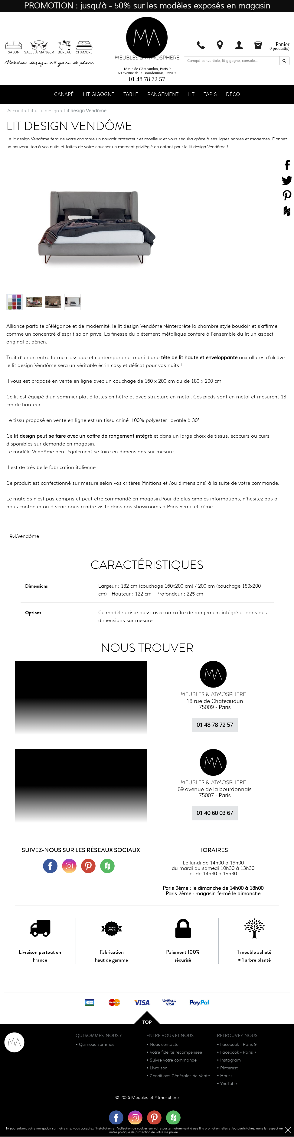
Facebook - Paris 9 (238, 1045)
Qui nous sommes (96, 1045)
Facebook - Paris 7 (238, 1053)
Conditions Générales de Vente (180, 1077)
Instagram (230, 1061)
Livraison (158, 1069)
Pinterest (229, 1069)
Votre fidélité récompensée (176, 1053)
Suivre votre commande (173, 1061)
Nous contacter (165, 1045)
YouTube (228, 1084)
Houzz (226, 1077)
